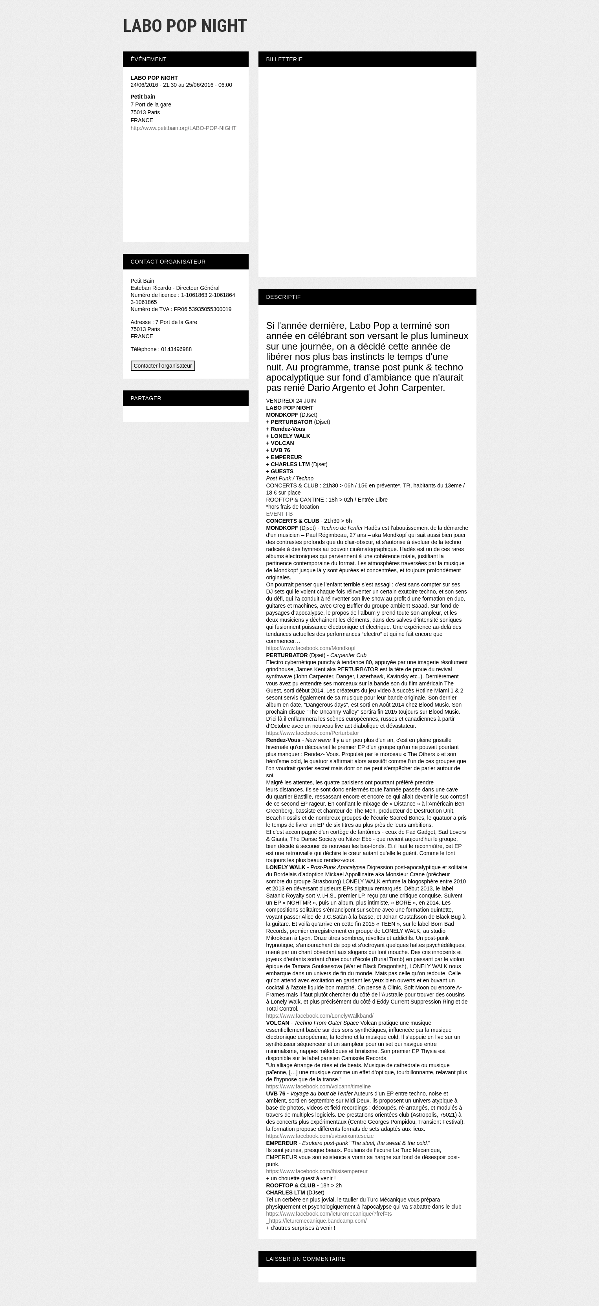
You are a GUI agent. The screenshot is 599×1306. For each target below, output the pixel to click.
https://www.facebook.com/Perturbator (312, 733)
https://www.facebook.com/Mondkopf (311, 648)
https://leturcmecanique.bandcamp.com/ (317, 1221)
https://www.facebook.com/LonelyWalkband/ (320, 1016)
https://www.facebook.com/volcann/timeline (318, 1086)
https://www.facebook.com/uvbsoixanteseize (320, 1136)
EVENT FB (279, 514)
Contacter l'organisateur (163, 366)
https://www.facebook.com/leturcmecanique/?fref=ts (329, 1214)
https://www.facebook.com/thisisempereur (317, 1171)
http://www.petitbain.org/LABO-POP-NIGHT (183, 128)
